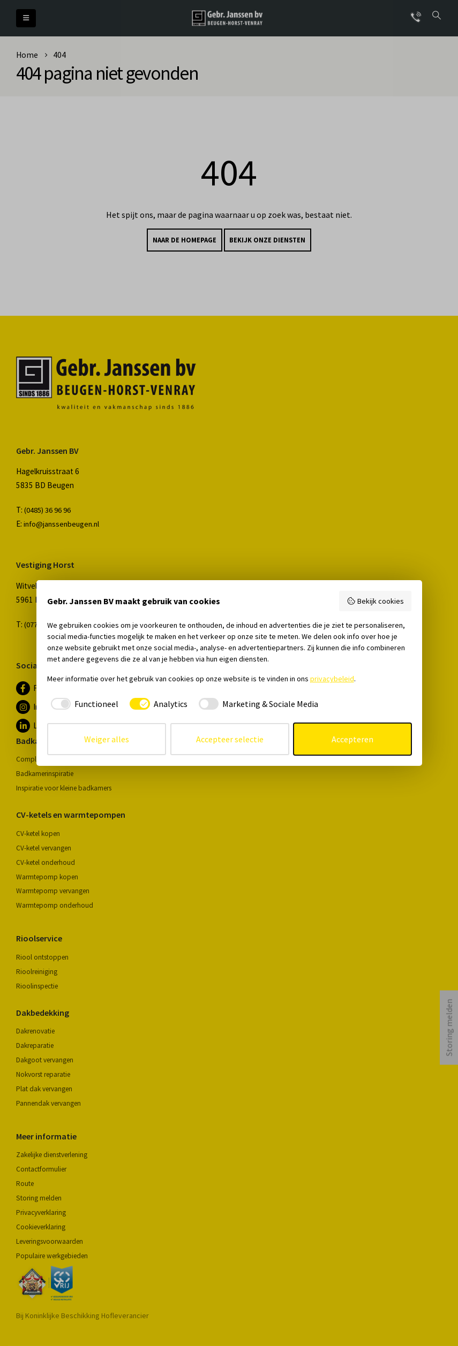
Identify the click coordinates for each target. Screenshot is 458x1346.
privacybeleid (332, 678)
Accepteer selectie (230, 739)
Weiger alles (106, 739)
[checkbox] (83, 703)
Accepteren (352, 739)
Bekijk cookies (375, 601)
